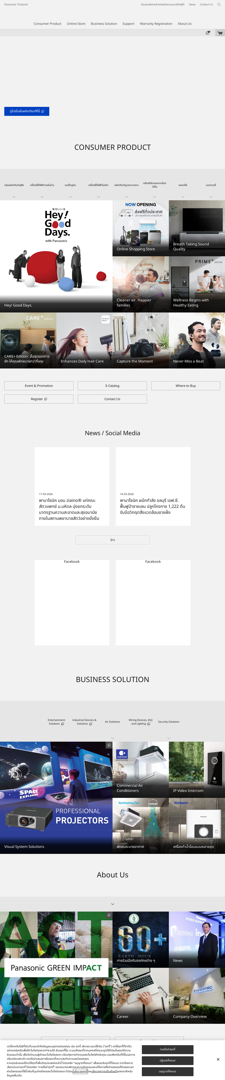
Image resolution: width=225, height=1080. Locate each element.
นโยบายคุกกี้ (80, 1071)
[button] (14, 184)
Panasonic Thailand (15, 4)
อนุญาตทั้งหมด (167, 1071)
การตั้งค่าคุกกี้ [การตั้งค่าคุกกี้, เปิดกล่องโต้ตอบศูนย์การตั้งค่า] (167, 1049)
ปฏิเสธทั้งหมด (168, 1060)
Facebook (72, 561)
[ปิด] (218, 1059)
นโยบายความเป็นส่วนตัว (104, 1071)
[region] (112, 1060)
